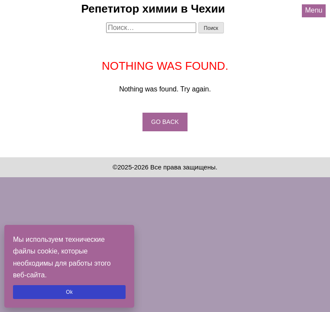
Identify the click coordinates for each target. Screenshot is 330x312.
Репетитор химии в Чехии (153, 8)
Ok (69, 292)
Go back (165, 121)
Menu (313, 10)
